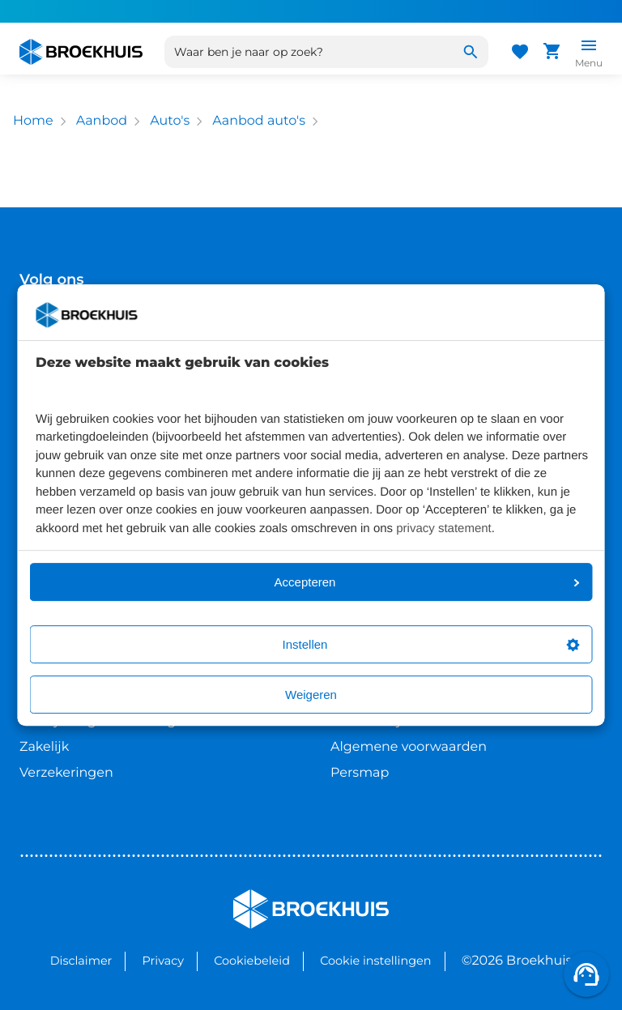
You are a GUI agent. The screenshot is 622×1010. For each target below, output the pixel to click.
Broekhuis (266, 896)
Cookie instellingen (375, 960)
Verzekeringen (66, 773)
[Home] (81, 52)
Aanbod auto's (258, 121)
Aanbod (101, 121)
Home (33, 121)
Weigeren (311, 694)
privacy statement (444, 528)
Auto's (170, 121)
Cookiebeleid (252, 960)
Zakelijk (44, 747)
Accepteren (427, 582)
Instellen (431, 644)
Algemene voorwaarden (408, 747)
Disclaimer (81, 960)
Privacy (163, 960)
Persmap (359, 773)
